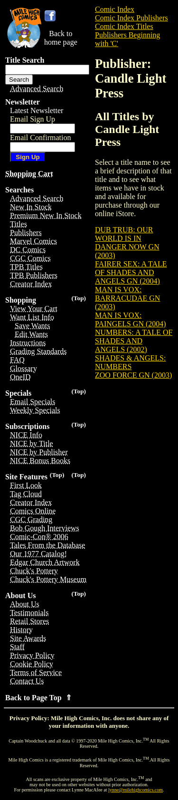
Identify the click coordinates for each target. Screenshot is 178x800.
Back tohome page (60, 37)
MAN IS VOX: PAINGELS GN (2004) (130, 319)
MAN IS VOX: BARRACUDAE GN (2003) (127, 298)
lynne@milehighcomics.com (135, 789)
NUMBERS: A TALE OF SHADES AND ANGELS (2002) (133, 340)
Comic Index (114, 9)
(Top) (78, 298)
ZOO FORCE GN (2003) (133, 375)
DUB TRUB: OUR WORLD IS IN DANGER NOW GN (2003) (127, 242)
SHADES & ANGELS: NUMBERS (130, 362)
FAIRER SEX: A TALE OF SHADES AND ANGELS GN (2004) (131, 272)
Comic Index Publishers (131, 18)
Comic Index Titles (124, 26)
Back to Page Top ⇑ (38, 698)
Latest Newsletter (36, 110)
